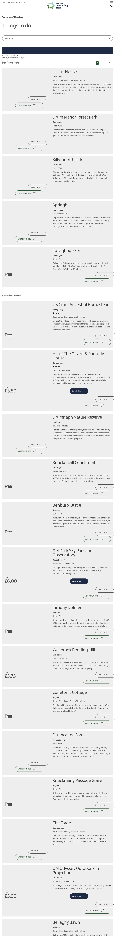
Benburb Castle (67, 447)
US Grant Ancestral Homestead (81, 272)
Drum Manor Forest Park (75, 111)
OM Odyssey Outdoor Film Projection (76, 761)
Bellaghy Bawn (66, 807)
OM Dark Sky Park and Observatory (73, 488)
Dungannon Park (68, 843)
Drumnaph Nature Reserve (77, 372)
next (108, 63)
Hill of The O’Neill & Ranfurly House (78, 317)
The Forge (62, 720)
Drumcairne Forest (70, 645)
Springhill (61, 186)
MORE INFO (18, 917)
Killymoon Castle (68, 147)
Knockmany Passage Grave (77, 684)
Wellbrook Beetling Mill (74, 573)
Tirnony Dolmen (67, 536)
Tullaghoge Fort (67, 225)
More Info (34, 99)
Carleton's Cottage (70, 609)
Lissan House (65, 72)
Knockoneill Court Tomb (75, 411)
